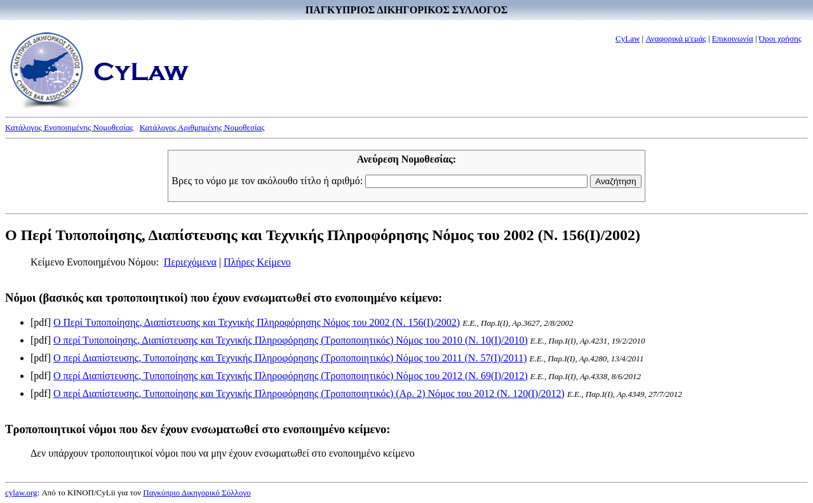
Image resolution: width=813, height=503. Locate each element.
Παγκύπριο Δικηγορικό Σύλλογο (196, 492)
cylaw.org (21, 492)
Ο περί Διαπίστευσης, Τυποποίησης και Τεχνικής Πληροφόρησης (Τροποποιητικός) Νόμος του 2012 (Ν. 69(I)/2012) (290, 375)
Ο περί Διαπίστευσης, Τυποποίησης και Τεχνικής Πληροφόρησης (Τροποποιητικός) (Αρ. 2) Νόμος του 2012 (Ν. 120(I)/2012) (309, 393)
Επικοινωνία (732, 38)
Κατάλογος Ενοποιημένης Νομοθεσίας (69, 127)
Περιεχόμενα (190, 262)
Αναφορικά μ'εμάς (675, 38)
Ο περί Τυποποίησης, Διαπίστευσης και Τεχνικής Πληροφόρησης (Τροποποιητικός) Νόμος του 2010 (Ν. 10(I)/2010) (290, 340)
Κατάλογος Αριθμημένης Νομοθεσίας (202, 127)
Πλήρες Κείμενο (257, 262)
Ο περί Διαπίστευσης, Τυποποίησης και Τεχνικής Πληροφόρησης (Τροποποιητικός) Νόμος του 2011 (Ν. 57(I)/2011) (290, 357)
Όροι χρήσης (780, 38)
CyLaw (627, 38)
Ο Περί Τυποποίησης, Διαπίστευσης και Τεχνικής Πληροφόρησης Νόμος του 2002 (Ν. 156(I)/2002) (256, 322)
